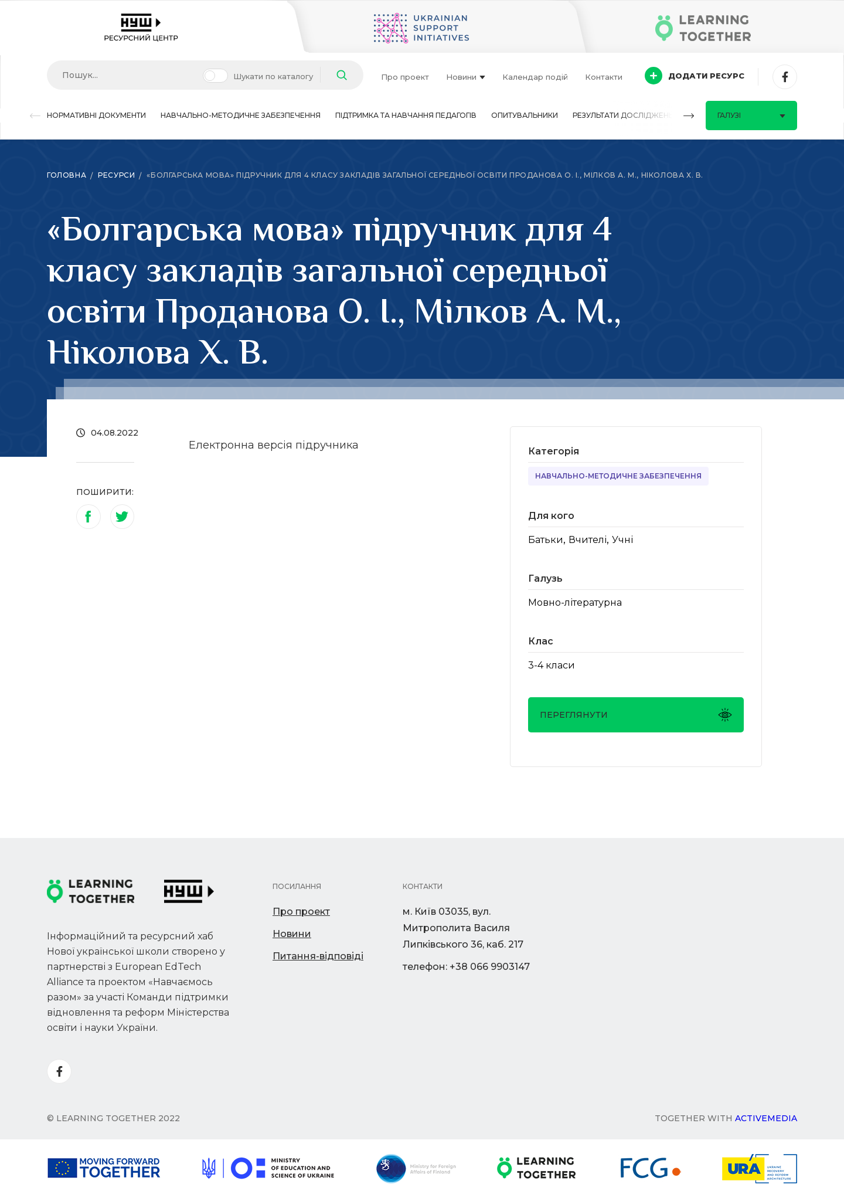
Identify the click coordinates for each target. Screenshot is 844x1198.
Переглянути (636, 715)
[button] (35, 116)
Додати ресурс (694, 75)
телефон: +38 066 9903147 (466, 966)
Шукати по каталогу (273, 76)
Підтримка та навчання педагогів (406, 115)
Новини (465, 77)
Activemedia (766, 1118)
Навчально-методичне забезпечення (241, 115)
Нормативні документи (96, 115)
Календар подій (535, 77)
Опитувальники (524, 115)
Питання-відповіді (318, 956)
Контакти (603, 77)
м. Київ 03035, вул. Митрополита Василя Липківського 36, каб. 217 (463, 928)
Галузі (751, 115)
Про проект (405, 77)
